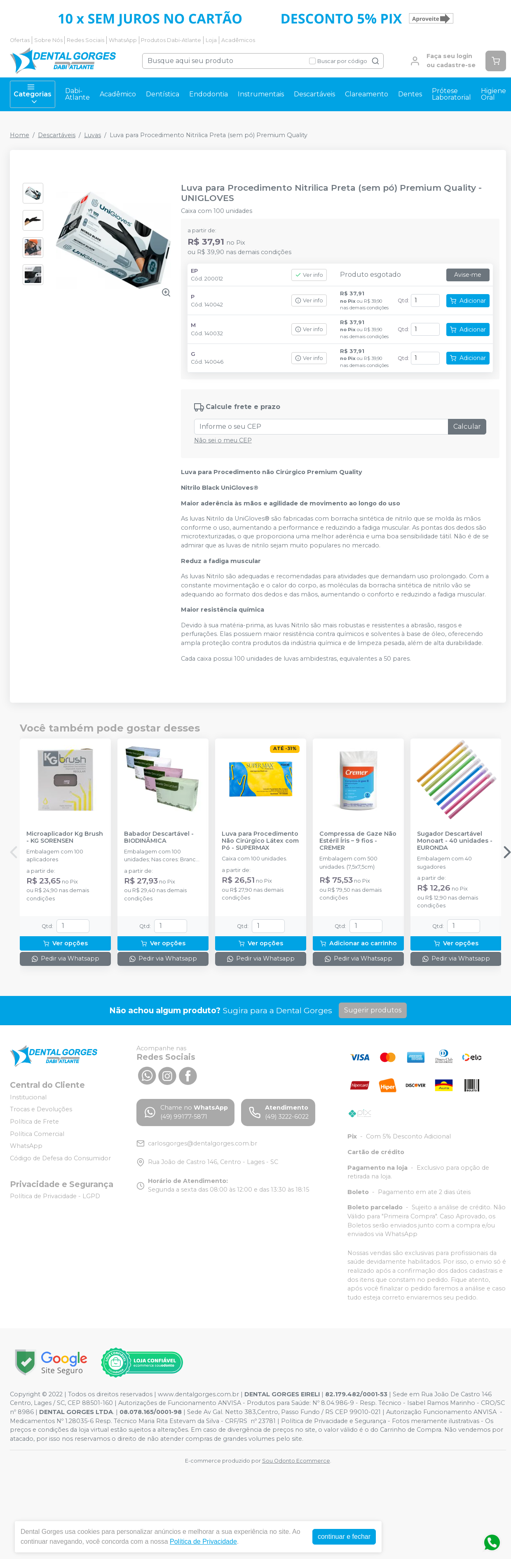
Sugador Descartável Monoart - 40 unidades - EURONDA (454, 841)
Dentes (410, 94)
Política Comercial (37, 1134)
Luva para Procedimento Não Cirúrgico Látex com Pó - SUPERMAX (260, 841)
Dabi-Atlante (77, 94)
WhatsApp (123, 40)
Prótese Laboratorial (451, 94)
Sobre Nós (48, 40)
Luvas (92, 135)
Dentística (162, 94)
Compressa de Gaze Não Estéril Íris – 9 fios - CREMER (357, 841)
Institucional (28, 1097)
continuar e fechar (344, 1536)
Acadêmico (118, 94)
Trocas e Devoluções (41, 1109)
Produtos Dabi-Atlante (171, 40)
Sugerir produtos (372, 1010)
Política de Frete (34, 1121)
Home (19, 135)
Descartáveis (314, 94)
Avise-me (467, 274)
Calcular (467, 426)
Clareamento (366, 94)
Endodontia (208, 94)
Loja (211, 40)
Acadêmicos (238, 40)
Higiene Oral (493, 94)
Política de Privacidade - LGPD (55, 1196)
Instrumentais (261, 94)
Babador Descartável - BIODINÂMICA (159, 837)
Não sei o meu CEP (223, 440)
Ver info (309, 275)
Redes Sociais (85, 40)
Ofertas (20, 40)
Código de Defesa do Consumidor (60, 1158)
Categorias (33, 94)
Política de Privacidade (203, 1541)
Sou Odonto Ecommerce (296, 1461)
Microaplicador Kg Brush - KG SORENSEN (64, 837)
